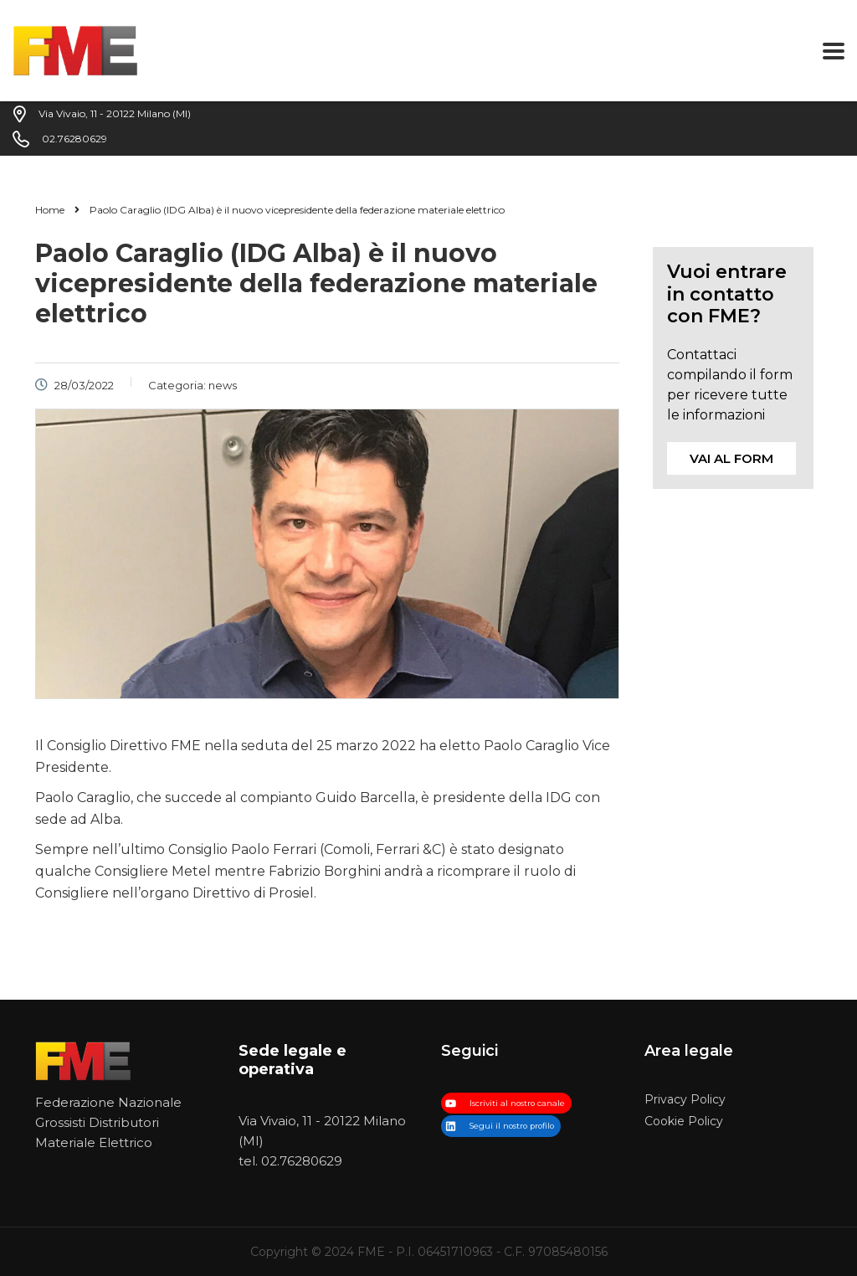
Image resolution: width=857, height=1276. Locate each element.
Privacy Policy (685, 1100)
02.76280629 (301, 1161)
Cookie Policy (683, 1121)
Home (49, 209)
